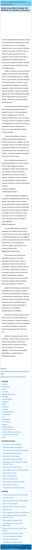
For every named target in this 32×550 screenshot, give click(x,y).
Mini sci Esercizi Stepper (10, 503)
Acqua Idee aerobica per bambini (13, 459)
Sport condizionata (7, 412)
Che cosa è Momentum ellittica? (12, 536)
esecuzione (5, 407)
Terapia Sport (6, 414)
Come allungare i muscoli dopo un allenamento (13, 524)
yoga (3, 437)
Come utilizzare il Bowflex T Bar (12, 520)
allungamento (6, 419)
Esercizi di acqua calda (10, 476)
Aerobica (5, 384)
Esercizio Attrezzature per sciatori (13, 533)
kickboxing (5, 402)
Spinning (4, 409)
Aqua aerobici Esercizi (9, 473)
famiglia (3, 4)
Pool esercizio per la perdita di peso (13, 487)
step (3, 417)
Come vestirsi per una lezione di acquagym (16, 450)
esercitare (5, 391)
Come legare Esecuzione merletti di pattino (16, 500)
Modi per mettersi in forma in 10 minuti (14, 506)
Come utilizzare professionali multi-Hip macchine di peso (14, 516)
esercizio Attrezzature (8, 394)
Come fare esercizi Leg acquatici (12, 447)
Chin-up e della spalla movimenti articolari (15, 495)
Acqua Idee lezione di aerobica (12, 444)
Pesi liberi (5, 396)
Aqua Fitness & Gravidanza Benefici (13, 482)
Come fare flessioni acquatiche (12, 453)
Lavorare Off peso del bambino (11, 432)
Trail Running (6, 422)
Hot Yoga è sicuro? (8, 498)
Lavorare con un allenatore (10, 434)
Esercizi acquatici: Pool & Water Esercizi (13, 376)
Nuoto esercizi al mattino (10, 484)
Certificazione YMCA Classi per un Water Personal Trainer (15, 463)
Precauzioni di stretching (10, 539)
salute (23, 2)
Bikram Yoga (6, 386)
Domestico (5, 2)
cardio (4, 389)
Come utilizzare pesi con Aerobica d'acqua (15, 470)
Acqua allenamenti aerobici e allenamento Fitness (16, 371)
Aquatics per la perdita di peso (12, 467)
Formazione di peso (8, 429)
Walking (4, 424)
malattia (11, 2)
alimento (17, 2)
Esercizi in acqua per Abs (10, 479)
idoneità (9, 4)
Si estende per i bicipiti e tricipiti (12, 542)
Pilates (4, 404)
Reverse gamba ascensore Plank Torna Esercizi (15, 529)
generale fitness (7, 399)
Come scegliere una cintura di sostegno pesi (16, 512)
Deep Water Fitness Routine (11, 456)
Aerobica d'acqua (7, 427)
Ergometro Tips (7, 509)
